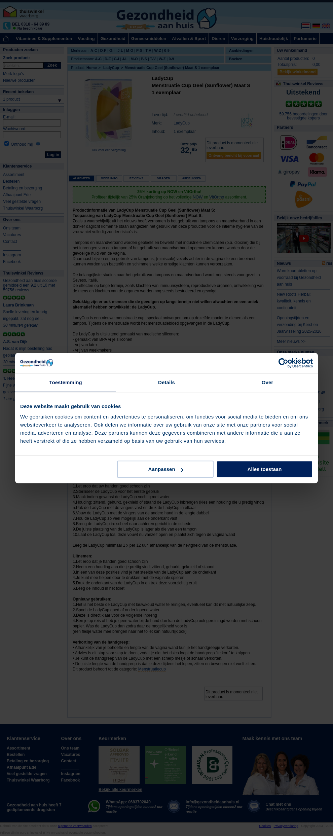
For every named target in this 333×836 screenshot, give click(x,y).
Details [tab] (166, 382)
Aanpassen (165, 469)
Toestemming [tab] (65, 382)
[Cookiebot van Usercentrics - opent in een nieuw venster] (283, 363)
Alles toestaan (265, 469)
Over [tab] (267, 382)
